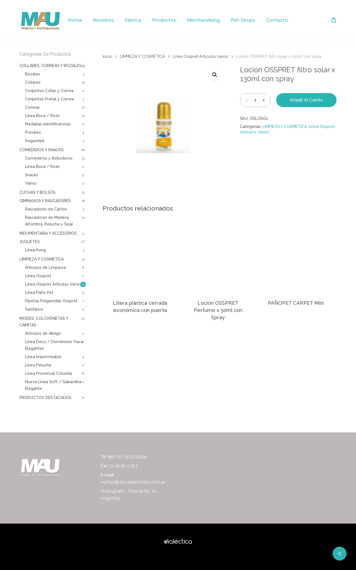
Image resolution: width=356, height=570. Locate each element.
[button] (215, 75)
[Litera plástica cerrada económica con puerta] (140, 255)
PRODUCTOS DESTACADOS (45, 397)
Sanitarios (34, 309)
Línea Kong (35, 250)
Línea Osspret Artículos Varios (53, 284)
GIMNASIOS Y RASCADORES (45, 201)
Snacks (31, 175)
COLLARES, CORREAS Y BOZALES (50, 65)
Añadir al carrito (306, 100)
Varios (30, 183)
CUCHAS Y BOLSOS (37, 192)
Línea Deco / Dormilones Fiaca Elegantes (54, 345)
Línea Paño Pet (39, 292)
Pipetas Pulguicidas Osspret (51, 301)
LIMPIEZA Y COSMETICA (41, 259)
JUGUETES (29, 241)
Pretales (33, 132)
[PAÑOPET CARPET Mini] (295, 255)
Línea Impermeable (43, 357)
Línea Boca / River (42, 115)
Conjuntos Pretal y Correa (49, 99)
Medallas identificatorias (48, 124)
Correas (32, 107)
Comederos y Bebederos (49, 158)
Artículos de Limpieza (45, 267)
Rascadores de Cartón (46, 209)
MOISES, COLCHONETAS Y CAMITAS (43, 321)
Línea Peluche (38, 365)
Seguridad (34, 140)
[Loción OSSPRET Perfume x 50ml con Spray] (218, 255)
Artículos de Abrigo (43, 333)
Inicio (107, 56)
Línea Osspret (38, 276)
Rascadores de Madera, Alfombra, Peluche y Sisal (49, 220)
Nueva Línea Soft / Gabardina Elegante (53, 385)
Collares (33, 82)
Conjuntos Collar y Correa (49, 90)
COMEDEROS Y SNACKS (41, 150)
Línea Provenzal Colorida (48, 373)
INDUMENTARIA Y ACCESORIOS (48, 233)
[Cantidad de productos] (255, 99)
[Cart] (333, 20)
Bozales (32, 74)
